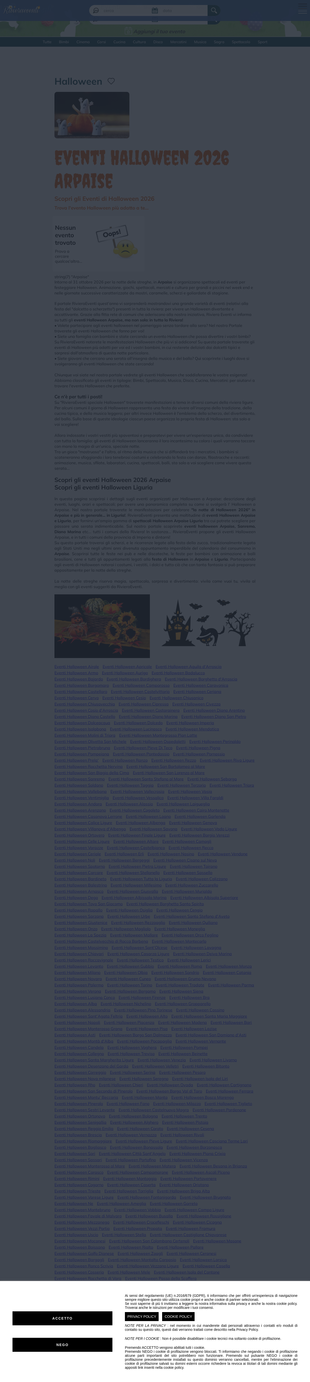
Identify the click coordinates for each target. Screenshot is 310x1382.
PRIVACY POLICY (141, 1317)
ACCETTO (62, 1318)
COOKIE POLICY (178, 1317)
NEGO (62, 1345)
